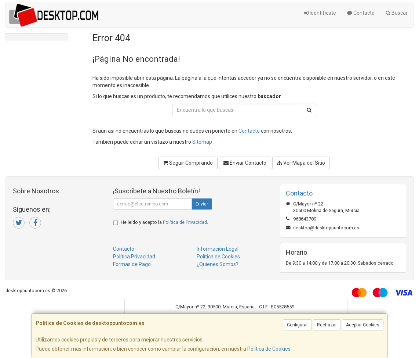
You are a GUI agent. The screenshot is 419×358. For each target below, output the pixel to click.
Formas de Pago (132, 264)
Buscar (397, 13)
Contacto (361, 13)
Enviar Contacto (244, 163)
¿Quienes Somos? (217, 264)
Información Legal (217, 249)
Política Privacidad (134, 256)
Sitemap (202, 142)
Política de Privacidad (185, 222)
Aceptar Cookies (362, 324)
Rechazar (327, 324)
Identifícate (320, 13)
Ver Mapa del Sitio (301, 163)
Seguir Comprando (188, 163)
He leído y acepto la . (164, 222)
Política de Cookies (269, 349)
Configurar (297, 324)
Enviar (202, 204)
